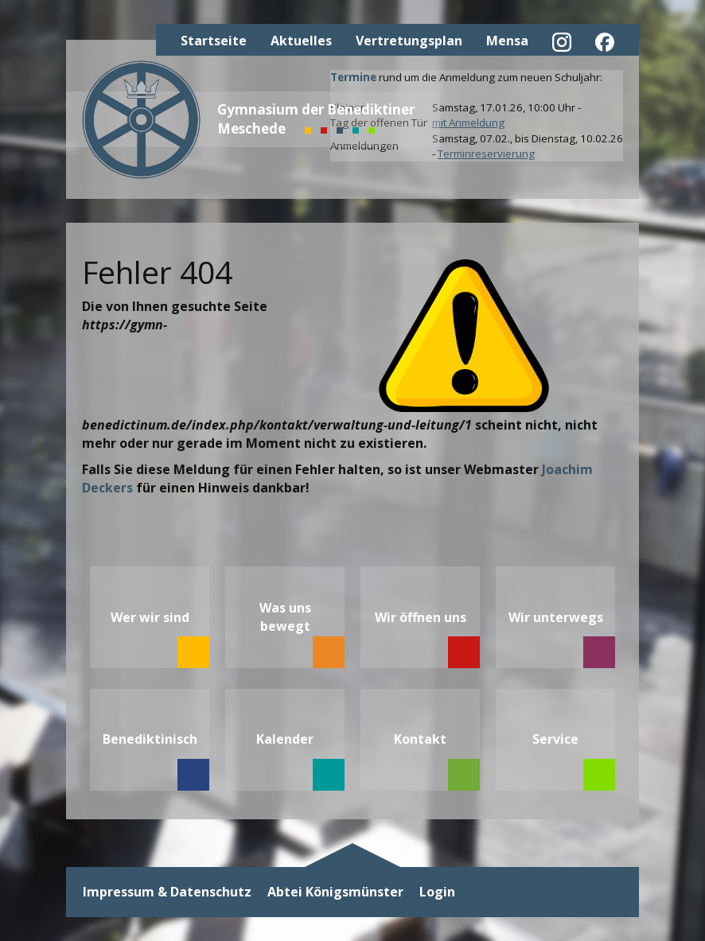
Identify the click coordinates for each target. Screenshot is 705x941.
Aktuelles (301, 40)
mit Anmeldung (468, 122)
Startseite (214, 40)
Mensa (507, 40)
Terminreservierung (486, 153)
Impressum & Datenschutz (167, 892)
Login (437, 892)
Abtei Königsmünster (335, 892)
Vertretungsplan (409, 40)
